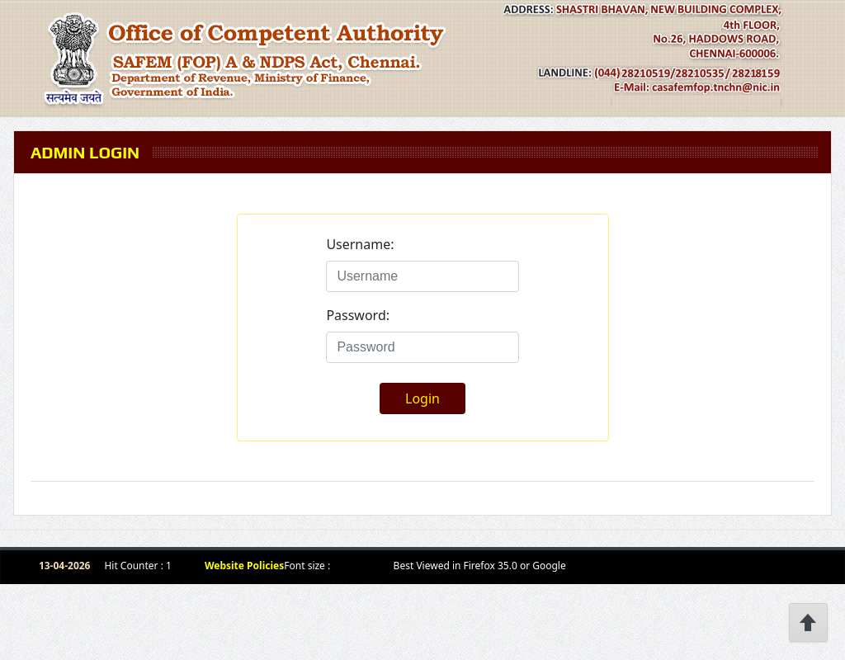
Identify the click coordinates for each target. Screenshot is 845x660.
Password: (357, 315)
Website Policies (244, 566)
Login (422, 398)
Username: (360, 244)
